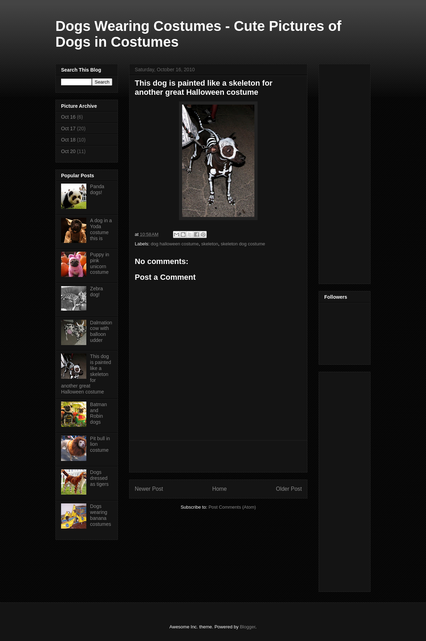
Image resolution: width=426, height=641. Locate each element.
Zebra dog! (96, 291)
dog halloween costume (175, 243)
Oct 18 (68, 140)
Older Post (289, 489)
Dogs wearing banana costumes (100, 515)
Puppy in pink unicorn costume (99, 263)
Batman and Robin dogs (98, 413)
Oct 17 (68, 128)
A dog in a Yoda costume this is (101, 229)
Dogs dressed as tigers (99, 478)
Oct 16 (68, 117)
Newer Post (149, 489)
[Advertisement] (218, 456)
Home (219, 489)
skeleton (209, 243)
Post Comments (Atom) (232, 507)
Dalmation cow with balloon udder (101, 331)
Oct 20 (68, 151)
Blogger (247, 626)
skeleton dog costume (243, 243)
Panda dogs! (97, 189)
